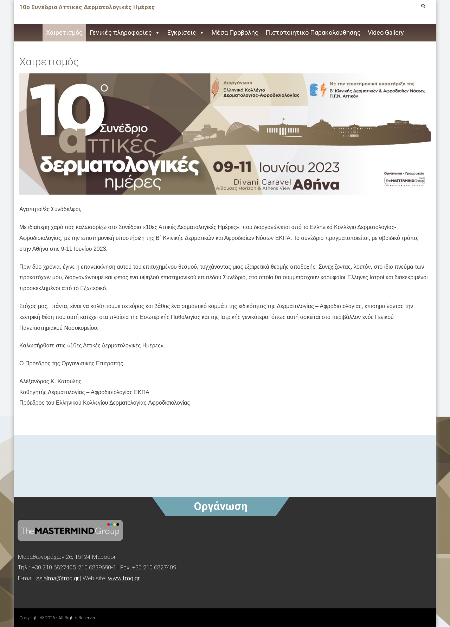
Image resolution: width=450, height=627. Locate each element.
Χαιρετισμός (64, 32)
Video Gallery (386, 32)
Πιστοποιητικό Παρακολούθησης (313, 32)
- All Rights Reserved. (77, 617)
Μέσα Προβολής (235, 32)
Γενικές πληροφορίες (125, 32)
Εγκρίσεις (186, 32)
